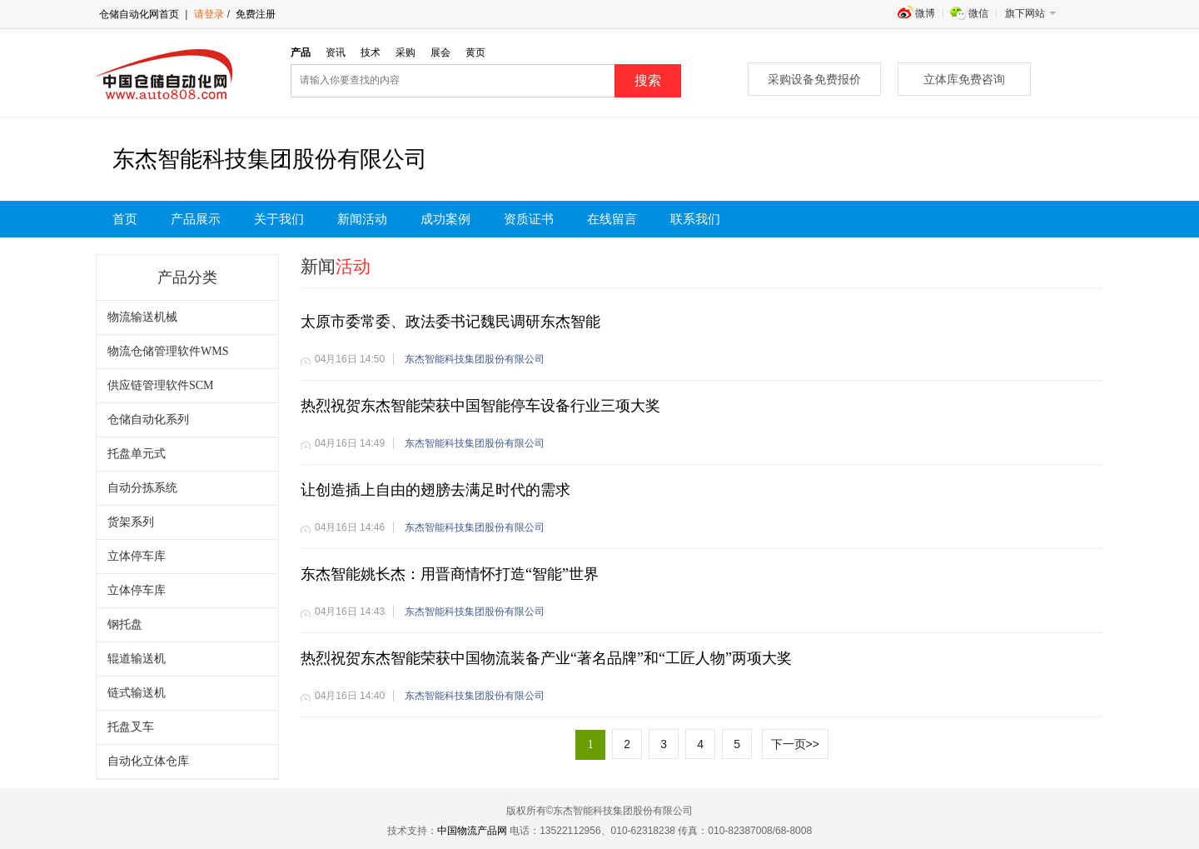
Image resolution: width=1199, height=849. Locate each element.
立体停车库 (136, 556)
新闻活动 (362, 219)
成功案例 (445, 219)
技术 (371, 52)
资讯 (336, 52)
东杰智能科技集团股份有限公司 (475, 359)
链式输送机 (136, 693)
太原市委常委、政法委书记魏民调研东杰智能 (450, 321)
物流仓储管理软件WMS (167, 351)
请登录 (209, 14)
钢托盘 (124, 624)
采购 (405, 52)
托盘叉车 (130, 727)
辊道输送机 (136, 658)
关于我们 (279, 219)
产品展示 (196, 219)
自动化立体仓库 (148, 761)
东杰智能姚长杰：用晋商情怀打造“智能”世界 (450, 574)
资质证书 (529, 219)
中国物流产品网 (472, 831)
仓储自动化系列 (148, 419)
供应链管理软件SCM (160, 385)
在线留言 (612, 219)
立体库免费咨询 (964, 79)
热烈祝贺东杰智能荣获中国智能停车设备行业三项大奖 (480, 405)
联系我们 (695, 219)
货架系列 (130, 522)
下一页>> (795, 744)
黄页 (475, 52)
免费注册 (254, 14)
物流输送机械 (142, 317)
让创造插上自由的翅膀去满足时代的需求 (435, 490)
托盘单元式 (136, 453)
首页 (124, 219)
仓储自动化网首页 (139, 14)
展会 (440, 52)
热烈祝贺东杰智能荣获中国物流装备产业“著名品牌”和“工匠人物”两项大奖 (546, 658)
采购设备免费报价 (814, 79)
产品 (301, 52)
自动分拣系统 (142, 488)
